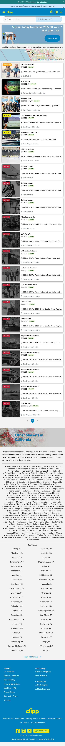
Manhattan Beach (36, 500)
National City (47, 504)
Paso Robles (47, 511)
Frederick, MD (17, 628)
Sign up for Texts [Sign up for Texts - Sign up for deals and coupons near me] (10, 696)
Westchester (8, 537)
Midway (18, 502)
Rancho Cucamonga (28, 515)
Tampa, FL (46, 642)
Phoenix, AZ (46, 597)
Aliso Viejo (10, 466)
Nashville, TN (46, 588)
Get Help (7, 688)
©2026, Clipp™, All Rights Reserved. (31, 735)
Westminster (21, 537)
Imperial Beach (13, 491)
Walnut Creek (42, 535)
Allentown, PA (17, 553)
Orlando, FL (46, 593)
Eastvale (48, 480)
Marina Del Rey (53, 500)
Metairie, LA (46, 571)
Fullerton (32, 486)
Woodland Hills (56, 537)
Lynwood (23, 500)
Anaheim (21, 466)
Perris (57, 511)
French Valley (11, 486)
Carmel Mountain (11, 473)
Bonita (42, 469)
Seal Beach (27, 526)
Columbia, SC (16, 602)
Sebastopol (38, 526)
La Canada (45, 491)
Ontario (6, 509)
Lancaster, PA (46, 553)
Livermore (34, 497)
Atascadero (9, 469)
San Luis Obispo (38, 520)
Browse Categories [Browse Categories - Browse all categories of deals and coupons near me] (43, 672)
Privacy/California (55, 719)
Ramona (54, 513)
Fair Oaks (9, 484)
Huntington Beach (55, 489)
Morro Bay (7, 504)
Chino (59, 473)
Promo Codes (9, 692)
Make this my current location (53, 47)
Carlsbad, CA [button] (37, 47)
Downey (30, 480)
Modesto (42, 502)
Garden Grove (44, 486)
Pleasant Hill (13, 513)
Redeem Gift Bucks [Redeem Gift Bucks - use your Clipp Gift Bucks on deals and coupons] (11, 676)
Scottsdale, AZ (46, 624)
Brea (50, 469)
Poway (45, 513)
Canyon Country (42, 471)
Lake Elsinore (52, 493)
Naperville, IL (46, 584)
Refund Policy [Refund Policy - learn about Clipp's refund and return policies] (9, 680)
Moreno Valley (55, 502)
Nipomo (22, 506)
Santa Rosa (43, 524)
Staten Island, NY (46, 633)
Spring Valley (46, 529)
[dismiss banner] (61, 26)
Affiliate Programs (42, 689)
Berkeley (33, 469)
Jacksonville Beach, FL (17, 646)
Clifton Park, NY (17, 597)
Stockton (58, 529)
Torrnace (33, 533)
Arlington (41, 466)
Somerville (20, 529)
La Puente (12, 493)
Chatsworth (49, 473)
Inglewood (26, 491)
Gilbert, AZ (16, 633)
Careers (42, 719)
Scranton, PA (46, 628)
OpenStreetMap (52, 60)
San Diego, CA (46, 615)
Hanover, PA (17, 637)
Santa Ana (32, 522)
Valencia (8, 535)
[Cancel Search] (63, 7)
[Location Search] (49, 19)
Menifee (9, 502)
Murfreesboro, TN (46, 580)
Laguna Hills (24, 493)
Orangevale (26, 509)
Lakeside (23, 495)
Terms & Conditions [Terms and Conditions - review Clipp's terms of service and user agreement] (12, 684)
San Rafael (8, 522)
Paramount (24, 511)
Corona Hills (34, 478)
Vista (17, 535)
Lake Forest (12, 495)
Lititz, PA (46, 557)
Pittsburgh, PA (46, 602)
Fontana (32, 484)
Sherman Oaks (52, 526)
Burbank (58, 469)
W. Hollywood (28, 535)
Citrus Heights (36, 475)
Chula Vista (22, 475)
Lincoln (24, 497)
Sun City (13, 531)
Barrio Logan (22, 469)
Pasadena (35, 511)
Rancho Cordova (10, 515)
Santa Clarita (56, 522)
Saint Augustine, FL (46, 611)
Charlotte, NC (17, 584)
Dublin (39, 480)
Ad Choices (24, 723)
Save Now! (52, 38)
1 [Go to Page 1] (32, 421)
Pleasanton (25, 513)
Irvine (35, 491)
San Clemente (45, 517)
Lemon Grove (12, 497)
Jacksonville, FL (17, 651)
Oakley (48, 506)
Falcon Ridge (21, 484)
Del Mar (20, 480)
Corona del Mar (19, 478)
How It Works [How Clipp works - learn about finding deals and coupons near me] (41, 676)
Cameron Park (13, 471)
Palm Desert (58, 509)
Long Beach (54, 497)
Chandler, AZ (17, 580)
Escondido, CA (17, 615)
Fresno (22, 486)
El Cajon (57, 480)
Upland (58, 533)
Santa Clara (43, 522)
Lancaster (45, 495)
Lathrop (55, 495)
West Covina (56, 535)
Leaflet (41, 60)
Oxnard (37, 509)
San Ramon (20, 522)
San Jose (25, 520)
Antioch (31, 466)
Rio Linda (58, 515)
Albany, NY (17, 549)
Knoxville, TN (46, 549)
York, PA (46, 651)
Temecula (41, 531)
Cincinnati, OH (17, 593)
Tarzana (31, 531)
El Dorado (20, 482)
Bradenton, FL (17, 571)
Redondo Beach (45, 515)
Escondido (56, 482)
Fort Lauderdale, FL (17, 620)
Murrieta (28, 504)
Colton (47, 475)
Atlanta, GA (17, 557)
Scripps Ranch (14, 526)
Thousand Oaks (11, 533)
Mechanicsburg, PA (46, 562)
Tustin (50, 533)
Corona (7, 478)
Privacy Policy (32, 719)
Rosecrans (18, 517)
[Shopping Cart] (61, 11)
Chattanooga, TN (17, 588)
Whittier (33, 537)
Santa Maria (31, 524)
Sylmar (22, 531)
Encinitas (45, 482)
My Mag (7, 700)
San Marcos (53, 520)
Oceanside (58, 506)
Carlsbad (55, 471)
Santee (53, 524)
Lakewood (34, 495)
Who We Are (8, 719)
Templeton (52, 531)
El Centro (9, 482)
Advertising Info (41, 685)
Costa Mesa (46, 478)
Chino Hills (10, 475)
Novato (39, 506)
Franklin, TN (17, 624)
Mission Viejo (30, 502)
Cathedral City (36, 473)
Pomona (36, 513)
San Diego (58, 517)
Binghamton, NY (17, 562)
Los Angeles (11, 500)
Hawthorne (21, 489)
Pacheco (46, 509)
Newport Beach (9, 506)
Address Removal (38, 723)
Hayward (33, 489)
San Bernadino (31, 517)
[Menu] (4, 12)
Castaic (24, 473)
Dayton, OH (17, 611)
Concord (56, 475)
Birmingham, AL (17, 566)
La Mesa (55, 491)
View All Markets (32, 657)
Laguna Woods (38, 493)
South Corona (32, 529)
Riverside (7, 517)
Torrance (23, 533)
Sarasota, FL (46, 620)
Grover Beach (8, 489)
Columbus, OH (17, 606)
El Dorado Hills (33, 482)
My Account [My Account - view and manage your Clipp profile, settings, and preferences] (9, 672)
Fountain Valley (45, 484)
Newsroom (19, 719)
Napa (37, 504)
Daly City (58, 478)
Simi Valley (8, 529)
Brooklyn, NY (17, 575)
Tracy (42, 533)
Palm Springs (11, 511)
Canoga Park (27, 471)
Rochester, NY (46, 606)
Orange (16, 509)
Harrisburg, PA (17, 642)
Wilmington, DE (46, 646)
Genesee (56, 486)
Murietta (18, 504)
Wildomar (43, 537)
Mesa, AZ (46, 566)
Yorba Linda (33, 540)
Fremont (57, 484)
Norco (31, 506)
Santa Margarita (16, 524)
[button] (63, 2)
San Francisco (13, 520)
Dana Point (9, 480)
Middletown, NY (46, 575)
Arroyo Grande (54, 466)
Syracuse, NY (46, 637)
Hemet (42, 489)
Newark (59, 504)
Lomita (43, 497)
